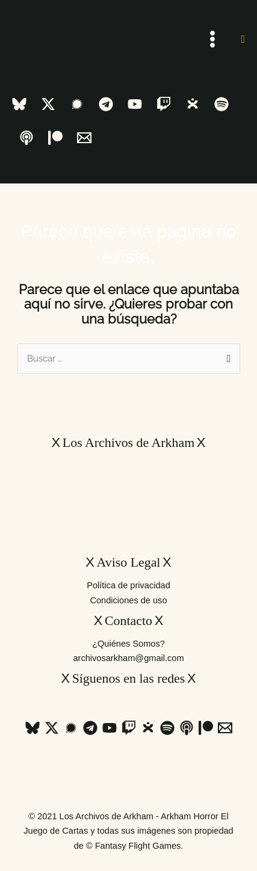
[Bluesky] (19, 104)
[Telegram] (106, 104)
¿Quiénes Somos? (128, 643)
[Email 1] (84, 138)
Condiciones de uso (128, 600)
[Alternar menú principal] (213, 39)
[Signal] (77, 104)
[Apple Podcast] (26, 138)
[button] (243, 38)
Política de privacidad (128, 585)
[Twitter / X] (48, 104)
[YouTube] (135, 104)
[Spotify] (221, 104)
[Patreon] (55, 138)
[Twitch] (163, 104)
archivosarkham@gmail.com (128, 658)
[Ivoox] (192, 104)
